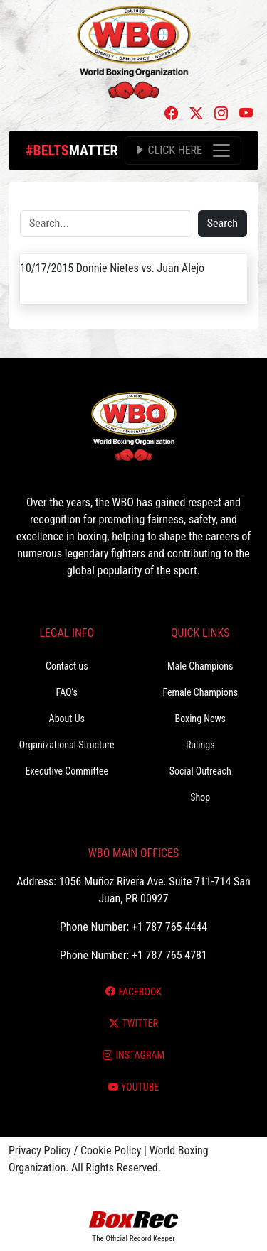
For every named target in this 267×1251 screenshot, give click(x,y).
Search (222, 223)
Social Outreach (200, 771)
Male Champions (200, 666)
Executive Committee (67, 771)
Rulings (200, 744)
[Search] (106, 223)
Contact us (67, 666)
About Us (67, 718)
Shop (200, 797)
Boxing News (200, 718)
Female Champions (200, 692)
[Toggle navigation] (183, 150)
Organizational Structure (67, 744)
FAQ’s (67, 692)
